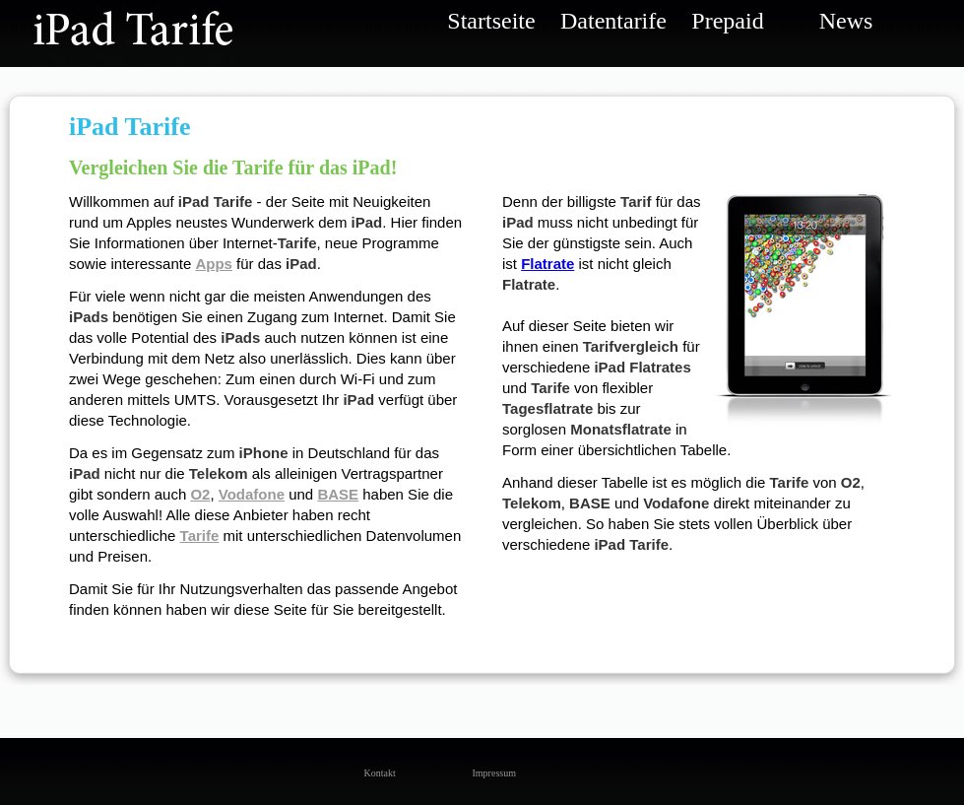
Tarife (200, 535)
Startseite (491, 21)
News (846, 21)
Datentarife (609, 21)
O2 (200, 494)
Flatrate (547, 263)
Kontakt (379, 773)
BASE (337, 494)
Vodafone (252, 494)
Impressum (487, 773)
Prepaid (727, 21)
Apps (213, 263)
